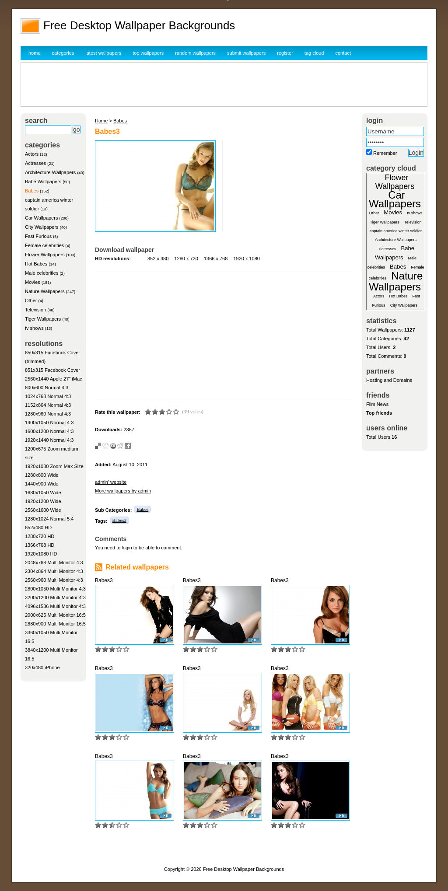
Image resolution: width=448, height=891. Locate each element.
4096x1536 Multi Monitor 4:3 (55, 606)
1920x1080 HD (41, 553)
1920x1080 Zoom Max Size (54, 466)
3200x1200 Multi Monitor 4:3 (55, 597)
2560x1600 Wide (43, 510)
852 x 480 (157, 258)
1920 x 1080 (246, 258)
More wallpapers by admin (123, 490)
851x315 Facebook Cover (52, 370)
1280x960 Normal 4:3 (48, 413)
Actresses (35, 163)
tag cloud (314, 53)
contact (343, 53)
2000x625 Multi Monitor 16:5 (55, 615)
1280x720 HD (39, 536)
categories (63, 53)
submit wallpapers (246, 53)
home (34, 53)
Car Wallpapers (41, 217)
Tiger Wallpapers (43, 318)
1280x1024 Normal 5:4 (49, 518)
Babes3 (119, 520)
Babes (31, 190)
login (127, 547)
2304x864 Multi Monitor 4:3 (54, 571)
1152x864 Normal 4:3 (48, 405)
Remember (385, 153)
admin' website (110, 482)
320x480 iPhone (42, 667)
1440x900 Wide (41, 483)
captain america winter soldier (396, 231)
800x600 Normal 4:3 (46, 387)
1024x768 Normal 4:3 (48, 396)
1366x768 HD (39, 545)
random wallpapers (195, 53)
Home (101, 120)
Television (35, 309)
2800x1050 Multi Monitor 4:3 (55, 588)
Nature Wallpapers (45, 291)
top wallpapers (148, 53)
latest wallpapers (103, 53)
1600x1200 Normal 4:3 (49, 431)
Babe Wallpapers (43, 181)
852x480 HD (38, 527)
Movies (32, 282)
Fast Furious (38, 236)
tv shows (34, 328)
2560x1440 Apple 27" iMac (53, 378)
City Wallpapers (42, 227)
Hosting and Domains (389, 380)
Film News (377, 404)
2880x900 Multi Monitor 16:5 (55, 623)
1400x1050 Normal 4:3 (49, 422)
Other (31, 300)
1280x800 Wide (41, 475)
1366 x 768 (216, 258)
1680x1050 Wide (43, 492)
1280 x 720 (186, 258)
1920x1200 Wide (43, 501)
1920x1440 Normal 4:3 (49, 440)
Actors (31, 154)
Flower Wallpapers (45, 254)
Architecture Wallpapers (50, 172)
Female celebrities (44, 245)
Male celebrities (41, 273)
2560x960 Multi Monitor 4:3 (54, 580)
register (285, 53)
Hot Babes (36, 263)
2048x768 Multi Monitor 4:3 (54, 562)
